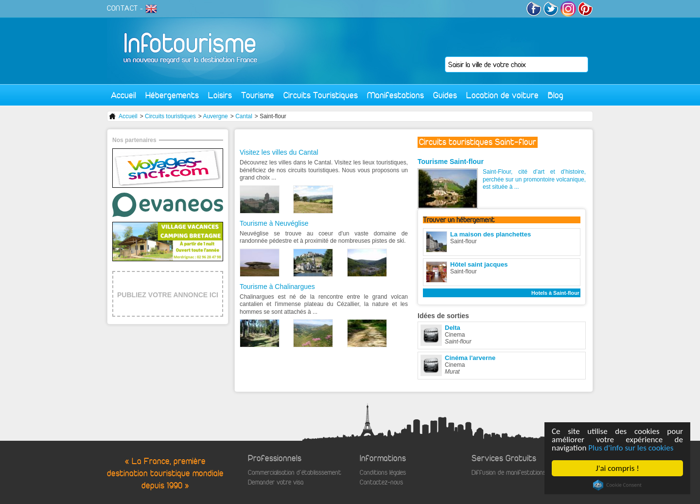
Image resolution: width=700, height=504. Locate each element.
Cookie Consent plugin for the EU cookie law (617, 485)
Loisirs (220, 95)
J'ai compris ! (617, 468)
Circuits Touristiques (320, 95)
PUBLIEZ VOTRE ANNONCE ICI (167, 295)
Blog (555, 95)
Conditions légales (383, 472)
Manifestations (395, 95)
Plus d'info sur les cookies (630, 448)
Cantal (243, 116)
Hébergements (172, 95)
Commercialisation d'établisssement (294, 472)
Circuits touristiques (170, 116)
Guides (445, 95)
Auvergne (215, 116)
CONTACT (122, 8)
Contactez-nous (381, 482)
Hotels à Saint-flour (555, 293)
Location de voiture (502, 95)
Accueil (123, 95)
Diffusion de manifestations (509, 472)
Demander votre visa (275, 482)
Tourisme (257, 95)
